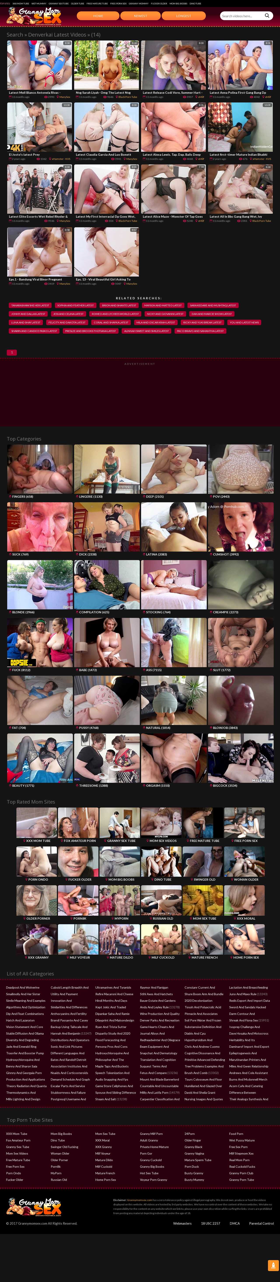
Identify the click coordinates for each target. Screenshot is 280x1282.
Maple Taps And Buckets (111, 1081)
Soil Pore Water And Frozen (202, 1035)
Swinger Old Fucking (64, 1162)
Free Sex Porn (238, 1162)
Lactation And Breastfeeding (247, 1002)
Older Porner (59, 1175)
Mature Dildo (103, 1175)
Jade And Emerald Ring (20, 1061)
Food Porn (236, 1149)
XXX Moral (102, 1155)
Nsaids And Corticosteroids (68, 1088)
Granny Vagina (194, 1168)
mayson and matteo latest (175, 305)
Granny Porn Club (240, 1188)
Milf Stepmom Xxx (241, 1168)
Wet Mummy (39, 3)
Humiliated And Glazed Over (203, 1101)
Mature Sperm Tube (197, 1175)
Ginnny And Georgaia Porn (23, 1088)
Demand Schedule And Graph (69, 1094)
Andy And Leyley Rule (154, 1022)
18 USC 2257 (210, 1238)
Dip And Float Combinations (24, 1029)
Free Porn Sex (118, 3)
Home (98, 16)
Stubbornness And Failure (67, 1107)
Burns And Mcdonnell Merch (247, 1094)
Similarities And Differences (68, 1022)
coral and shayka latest (120, 323)
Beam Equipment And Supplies (159, 1061)
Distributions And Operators (69, 1055)
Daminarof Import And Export (248, 1061)
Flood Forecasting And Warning (115, 1055)
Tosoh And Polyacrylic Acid (202, 1022)
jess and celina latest (73, 314)
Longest (183, 16)
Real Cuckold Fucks (241, 1181)
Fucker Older (159, 3)
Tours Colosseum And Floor (202, 1094)
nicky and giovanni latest (176, 314)
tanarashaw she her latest (32, 305)
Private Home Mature (154, 1162)
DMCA (235, 1238)
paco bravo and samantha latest (37, 341)
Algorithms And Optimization (25, 1022)
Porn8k (55, 1181)
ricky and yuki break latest (218, 323)
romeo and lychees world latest (123, 314)
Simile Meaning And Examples (25, 1015)
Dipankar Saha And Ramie (111, 1029)
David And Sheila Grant (199, 1107)
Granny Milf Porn (151, 1149)
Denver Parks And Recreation (159, 1035)
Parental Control (261, 1238)
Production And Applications (24, 1094)
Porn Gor (146, 1168)
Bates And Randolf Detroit (67, 1075)
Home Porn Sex (105, 1195)
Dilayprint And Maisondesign (113, 1035)
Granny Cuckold (150, 1175)
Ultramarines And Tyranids (112, 1002)
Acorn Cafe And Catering (245, 1101)
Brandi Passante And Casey (68, 1035)
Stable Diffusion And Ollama (24, 1048)
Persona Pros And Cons (110, 1061)
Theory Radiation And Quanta (25, 1101)
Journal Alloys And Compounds (160, 1048)
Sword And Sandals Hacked (246, 1022)
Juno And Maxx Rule (242, 1009)
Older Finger (193, 1155)
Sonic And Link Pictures (65, 1061)
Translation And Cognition (156, 1075)
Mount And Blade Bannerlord (158, 1094)
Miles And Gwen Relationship (247, 1081)
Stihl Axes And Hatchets (155, 1009)
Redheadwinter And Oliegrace (159, 1055)
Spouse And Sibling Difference (114, 1107)
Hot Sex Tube (148, 1188)
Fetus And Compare (153, 1088)
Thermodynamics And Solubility (26, 1107)
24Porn (189, 1149)
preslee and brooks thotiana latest (136, 332)
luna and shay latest (27, 323)
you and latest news (27, 332)
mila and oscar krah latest (168, 323)
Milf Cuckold (103, 1181)
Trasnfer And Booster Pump (24, 1068)
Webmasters (182, 1238)
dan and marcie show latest (226, 314)
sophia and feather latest (80, 305)
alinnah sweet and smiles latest (196, 332)
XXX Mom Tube (21, 3)
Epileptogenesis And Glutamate (249, 1068)
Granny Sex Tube (59, 3)
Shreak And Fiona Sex (243, 1035)
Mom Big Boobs (178, 3)
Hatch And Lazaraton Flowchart (26, 1035)
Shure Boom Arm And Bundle (203, 1009)
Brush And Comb (195, 1088)
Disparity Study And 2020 (112, 1048)
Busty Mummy (194, 1195)
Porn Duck (191, 1181)
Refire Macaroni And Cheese (113, 1009)
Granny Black (193, 1162)
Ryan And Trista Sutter (109, 1042)
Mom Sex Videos (17, 1168)
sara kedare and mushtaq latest (229, 305)
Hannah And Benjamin (65, 1048)
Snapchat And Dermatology (157, 1068)
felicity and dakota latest (72, 323)
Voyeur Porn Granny (153, 1195)
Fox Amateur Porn (18, 1155)
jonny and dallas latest (30, 314)
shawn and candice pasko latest (75, 332)
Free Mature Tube (97, 3)
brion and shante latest (127, 305)
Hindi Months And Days (110, 1015)
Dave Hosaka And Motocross (248, 1048)
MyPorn (56, 1188)
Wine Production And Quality (158, 1029)
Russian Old (58, 1195)
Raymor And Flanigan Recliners (159, 1002)
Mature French (104, 1188)
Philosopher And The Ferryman (115, 1075)
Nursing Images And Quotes (202, 1114)
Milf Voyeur (102, 1168)
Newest (140, 16)
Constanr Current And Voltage (204, 1002)
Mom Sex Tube (105, 1149)
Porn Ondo (13, 1188)
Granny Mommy (139, 3)
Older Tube (77, 3)
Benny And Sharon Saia (20, 1081)
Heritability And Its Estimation (248, 1055)
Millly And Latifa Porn (153, 1107)
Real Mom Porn (239, 1175)
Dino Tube (195, 3)
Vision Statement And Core (23, 1042)
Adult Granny (148, 1155)
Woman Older (60, 1168)
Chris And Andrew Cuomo (201, 1061)
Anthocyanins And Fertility (67, 1029)
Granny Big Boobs (151, 1181)
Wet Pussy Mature (241, 1155)
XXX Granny (103, 1162)
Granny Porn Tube (241, 1195)
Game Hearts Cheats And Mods (160, 1042)
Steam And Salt (105, 1114)
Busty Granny (193, 1188)
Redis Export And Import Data (248, 1015)
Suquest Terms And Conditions (160, 1081)
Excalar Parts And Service (67, 1101)
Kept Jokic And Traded (110, 1022)
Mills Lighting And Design (22, 1114)
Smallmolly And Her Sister (22, 1009)
